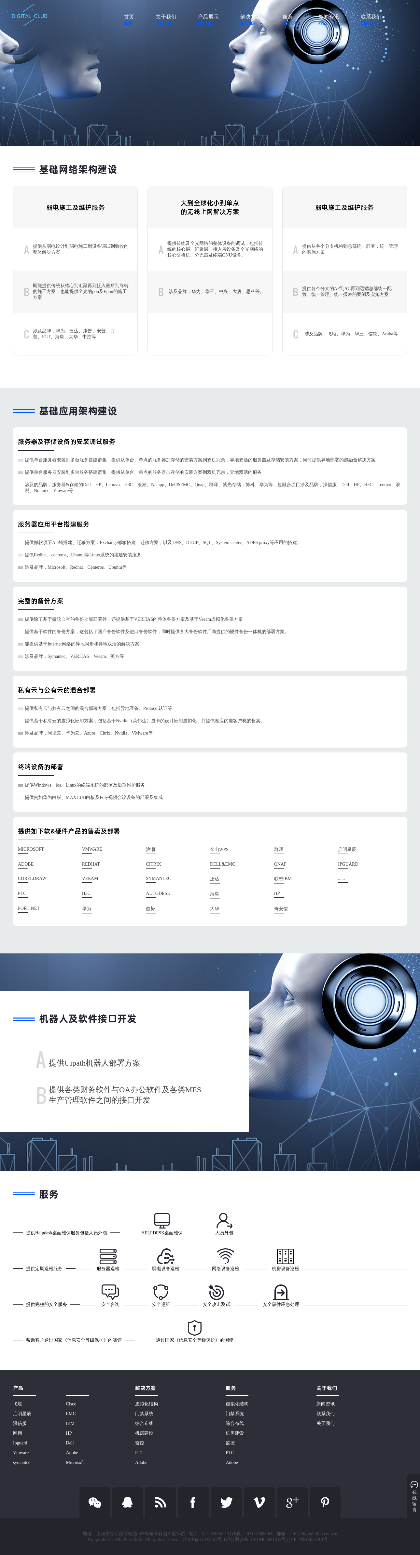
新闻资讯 (325, 1404)
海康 (214, 893)
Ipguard (20, 1443)
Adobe (26, 864)
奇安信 (281, 908)
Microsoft (31, 849)
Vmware (92, 849)
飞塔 (17, 1404)
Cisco (71, 1404)
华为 (86, 908)
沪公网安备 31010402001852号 (256, 1539)
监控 (139, 1443)
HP (277, 893)
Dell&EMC (222, 864)
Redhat (91, 864)
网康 (17, 1433)
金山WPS (219, 849)
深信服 (20, 1423)
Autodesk (158, 893)
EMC (71, 1413)
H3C (86, 893)
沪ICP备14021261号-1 (310, 1539)
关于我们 (325, 1423)
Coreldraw (32, 878)
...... (341, 878)
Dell (70, 1443)
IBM (70, 1423)
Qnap (280, 864)
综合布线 (144, 1423)
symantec (21, 1462)
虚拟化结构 (146, 1404)
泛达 (214, 878)
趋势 (150, 908)
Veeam (90, 878)
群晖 (278, 849)
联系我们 (325, 1413)
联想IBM (283, 878)
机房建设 (144, 1433)
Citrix (153, 864)
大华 (214, 908)
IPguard (348, 864)
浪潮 (150, 849)
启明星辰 (347, 849)
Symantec (158, 878)
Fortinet (29, 908)
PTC (22, 893)
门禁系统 (144, 1413)
